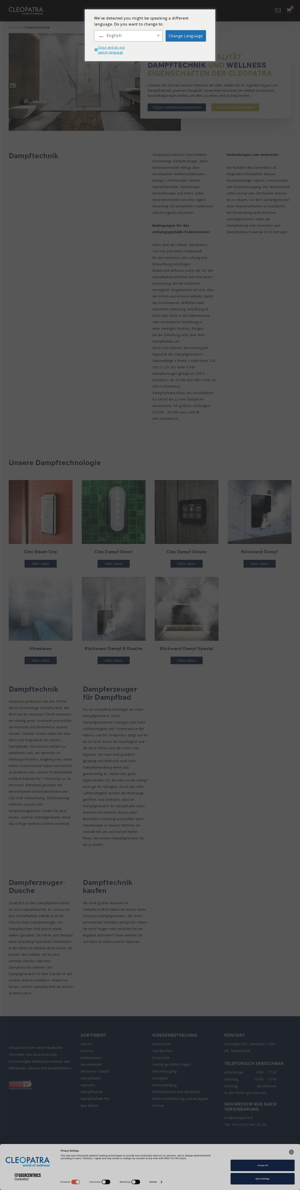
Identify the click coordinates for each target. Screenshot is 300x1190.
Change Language (186, 35)
